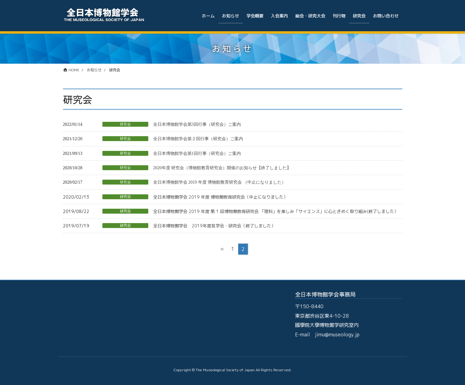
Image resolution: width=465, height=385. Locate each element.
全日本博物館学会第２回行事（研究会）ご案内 (198, 138)
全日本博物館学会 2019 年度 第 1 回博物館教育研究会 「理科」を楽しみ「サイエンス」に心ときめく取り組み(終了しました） (275, 211)
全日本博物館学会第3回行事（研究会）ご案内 (197, 124)
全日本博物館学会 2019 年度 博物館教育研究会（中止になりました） (220, 197)
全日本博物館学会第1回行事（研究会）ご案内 (197, 153)
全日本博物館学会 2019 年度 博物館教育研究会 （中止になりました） (219, 182)
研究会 (125, 124)
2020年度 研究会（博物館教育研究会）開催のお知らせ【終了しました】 (222, 168)
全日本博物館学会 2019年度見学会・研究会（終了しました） (214, 226)
